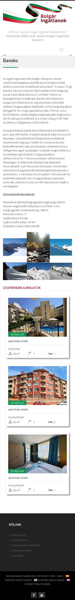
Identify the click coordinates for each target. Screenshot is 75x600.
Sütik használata (21, 550)
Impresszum (18, 535)
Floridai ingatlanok (48, 579)
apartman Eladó (18, 341)
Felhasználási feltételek (25, 545)
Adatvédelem (19, 540)
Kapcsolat (17, 555)
